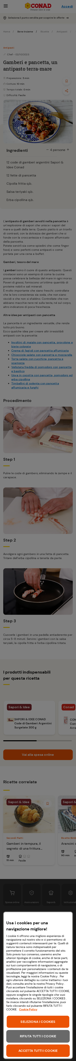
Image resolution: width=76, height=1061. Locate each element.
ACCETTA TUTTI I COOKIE (38, 1051)
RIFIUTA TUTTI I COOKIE (38, 1036)
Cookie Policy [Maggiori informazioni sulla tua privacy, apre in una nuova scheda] (28, 1009)
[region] (38, 985)
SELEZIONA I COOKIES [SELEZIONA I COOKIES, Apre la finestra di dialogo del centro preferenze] (37, 1022)
